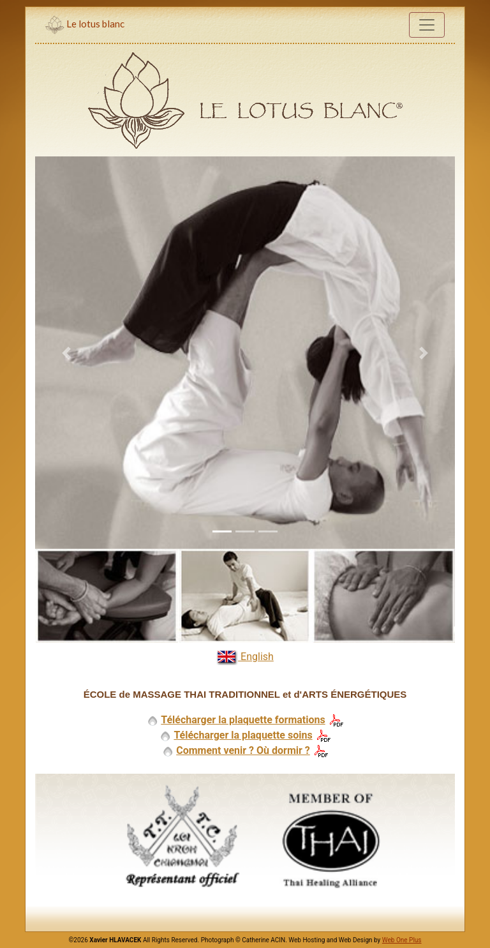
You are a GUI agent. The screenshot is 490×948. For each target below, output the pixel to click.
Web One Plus (402, 940)
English (245, 657)
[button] (66, 352)
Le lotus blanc (84, 24)
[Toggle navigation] (427, 25)
